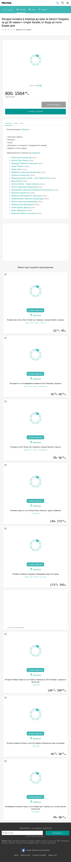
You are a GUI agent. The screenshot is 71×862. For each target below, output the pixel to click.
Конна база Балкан (20, 160)
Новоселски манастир (21, 157)
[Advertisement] (35, 242)
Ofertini (6, 3)
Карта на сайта (25, 855)
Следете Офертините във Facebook (38, 850)
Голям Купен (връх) (20, 207)
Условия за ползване (39, 855)
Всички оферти (8, 9)
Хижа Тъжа (16, 169)
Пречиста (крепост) (20, 193)
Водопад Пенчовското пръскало (26, 195)
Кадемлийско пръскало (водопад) (27, 198)
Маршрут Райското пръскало (24, 163)
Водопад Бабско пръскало (23, 213)
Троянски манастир (20, 175)
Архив (16, 855)
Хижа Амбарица (18, 210)
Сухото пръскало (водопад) (24, 187)
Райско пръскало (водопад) (24, 201)
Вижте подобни (35, 112)
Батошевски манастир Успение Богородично (32, 190)
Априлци (36, 153)
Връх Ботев (16, 181)
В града (43, 10)
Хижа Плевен (17, 166)
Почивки (21, 10)
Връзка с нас (53, 855)
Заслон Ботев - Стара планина (25, 184)
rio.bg (39, 85)
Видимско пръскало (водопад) (25, 172)
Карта (22, 123)
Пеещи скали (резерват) (22, 204)
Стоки (32, 10)
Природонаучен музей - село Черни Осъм (30, 178)
